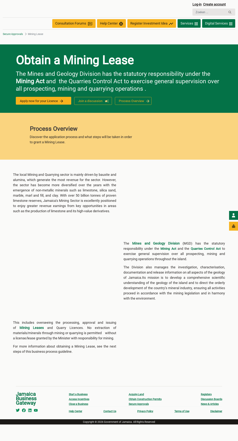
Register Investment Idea (151, 32)
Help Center (111, 32)
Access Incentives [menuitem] (79, 415)
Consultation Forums (74, 32)
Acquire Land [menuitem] (136, 410)
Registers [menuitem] (206, 410)
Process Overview (132, 109)
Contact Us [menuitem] (109, 427)
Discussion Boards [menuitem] (211, 415)
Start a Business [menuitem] (78, 410)
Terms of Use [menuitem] (181, 427)
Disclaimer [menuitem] (216, 427)
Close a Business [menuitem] (78, 420)
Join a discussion (90, 109)
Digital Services (218, 32)
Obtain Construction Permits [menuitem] (145, 415)
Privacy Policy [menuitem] (145, 427)
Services (189, 32)
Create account (216, 5)
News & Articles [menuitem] (210, 420)
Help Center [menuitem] (75, 427)
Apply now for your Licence (42, 109)
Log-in (197, 5)
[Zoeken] (209, 12)
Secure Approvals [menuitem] (139, 420)
